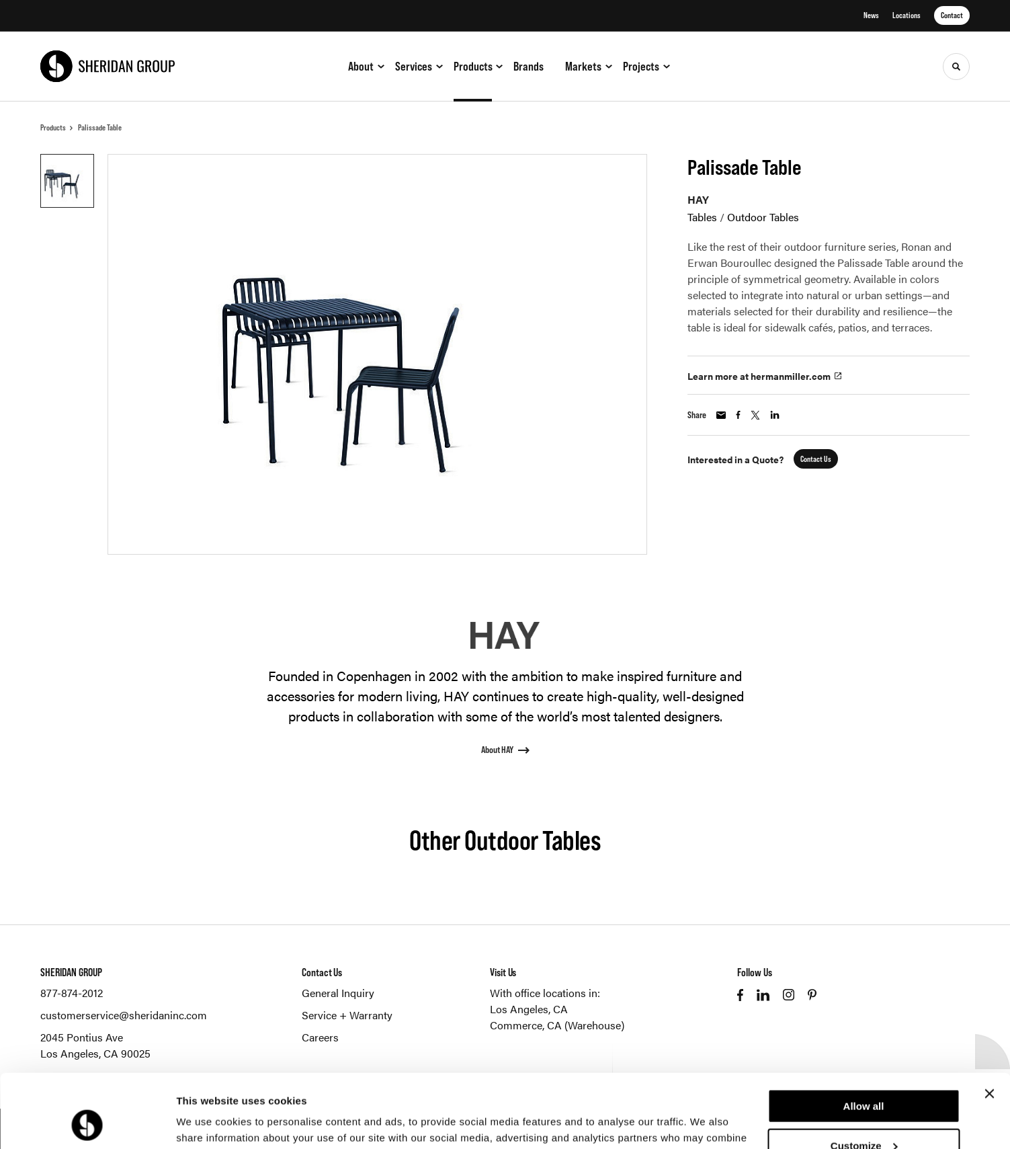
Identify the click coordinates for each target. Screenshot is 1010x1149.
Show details (207, 1121)
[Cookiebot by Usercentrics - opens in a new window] (87, 1123)
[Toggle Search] (956, 66)
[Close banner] (989, 1024)
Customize (864, 1076)
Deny (863, 1115)
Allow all (863, 1037)
